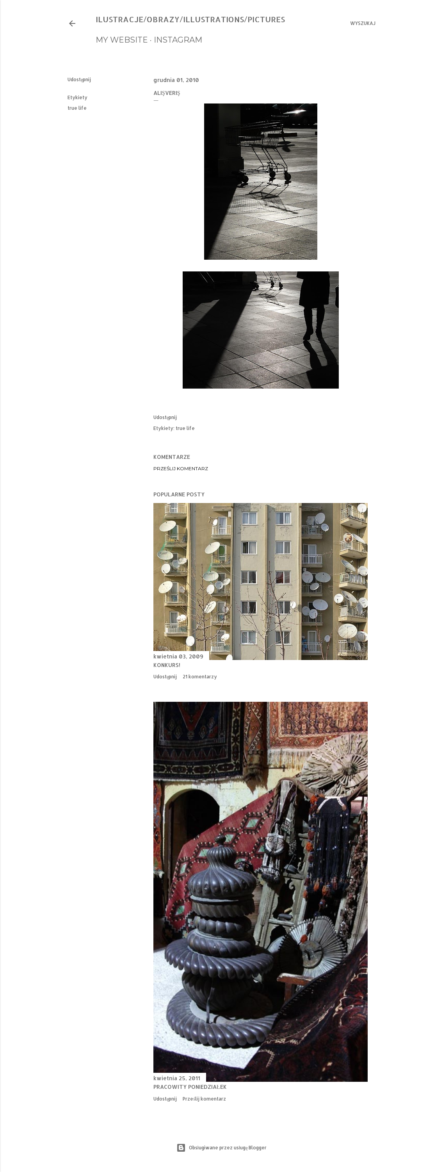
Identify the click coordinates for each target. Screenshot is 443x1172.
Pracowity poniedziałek (190, 1086)
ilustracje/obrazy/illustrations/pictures (190, 19)
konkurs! (166, 665)
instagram (178, 40)
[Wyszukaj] (362, 23)
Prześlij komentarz (180, 468)
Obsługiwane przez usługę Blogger (221, 1147)
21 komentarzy (200, 677)
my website (122, 40)
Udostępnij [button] (79, 79)
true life (77, 108)
